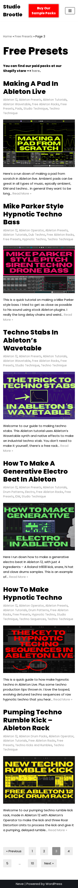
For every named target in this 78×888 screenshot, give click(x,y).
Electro (30, 492)
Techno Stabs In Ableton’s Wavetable (30, 340)
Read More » (21, 193)
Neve (20, 884)
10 (32, 863)
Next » (49, 863)
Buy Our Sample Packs (44, 10)
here (36, 71)
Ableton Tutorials (55, 100)
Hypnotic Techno (34, 239)
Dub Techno (36, 235)
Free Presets (23, 36)
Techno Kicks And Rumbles (33, 745)
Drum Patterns (13, 492)
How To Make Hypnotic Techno (32, 593)
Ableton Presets (30, 100)
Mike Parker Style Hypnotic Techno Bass (33, 214)
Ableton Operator (31, 230)
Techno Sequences (32, 619)
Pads (18, 109)
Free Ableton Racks (45, 104)
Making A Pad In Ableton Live (30, 87)
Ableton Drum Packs (33, 736)
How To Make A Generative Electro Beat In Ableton (35, 471)
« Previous (13, 851)
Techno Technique (60, 239)
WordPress (54, 884)
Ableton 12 (10, 100)
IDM (17, 496)
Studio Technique (36, 109)
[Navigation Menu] (70, 10)
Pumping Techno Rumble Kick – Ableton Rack (32, 720)
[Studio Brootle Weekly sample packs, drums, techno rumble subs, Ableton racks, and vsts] (12, 11)
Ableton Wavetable (17, 104)
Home (7, 36)
